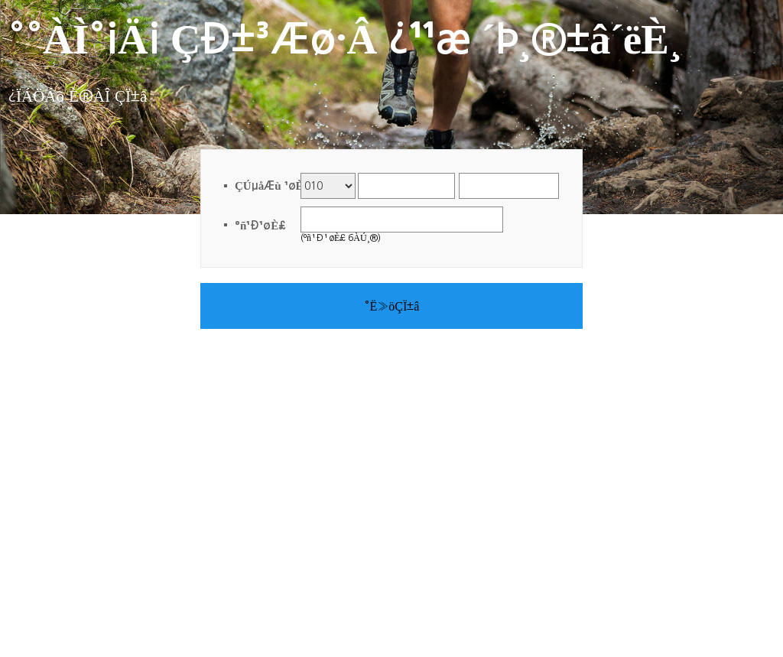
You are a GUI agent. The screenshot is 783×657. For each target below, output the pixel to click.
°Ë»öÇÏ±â (392, 306)
